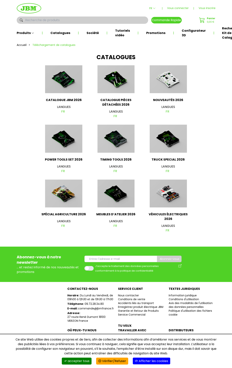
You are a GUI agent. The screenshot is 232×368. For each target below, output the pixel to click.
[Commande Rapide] (206, 20)
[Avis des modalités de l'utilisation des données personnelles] (180, 268)
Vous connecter (178, 8)
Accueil (21, 45)
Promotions (155, 33)
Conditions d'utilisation (184, 299)
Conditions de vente (131, 299)
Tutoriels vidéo (122, 32)
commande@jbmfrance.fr (96, 308)
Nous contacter (128, 295)
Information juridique (183, 295)
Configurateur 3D (194, 32)
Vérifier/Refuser (112, 361)
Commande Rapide (166, 20)
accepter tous (76, 361)
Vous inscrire (207, 8)
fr (63, 111)
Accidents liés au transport (136, 303)
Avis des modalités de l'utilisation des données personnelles (191, 305)
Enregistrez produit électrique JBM (140, 307)
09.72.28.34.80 (94, 304)
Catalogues (60, 33)
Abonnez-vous (169, 259)
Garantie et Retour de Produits (138, 311)
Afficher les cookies (151, 361)
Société (93, 33)
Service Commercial (131, 315)
